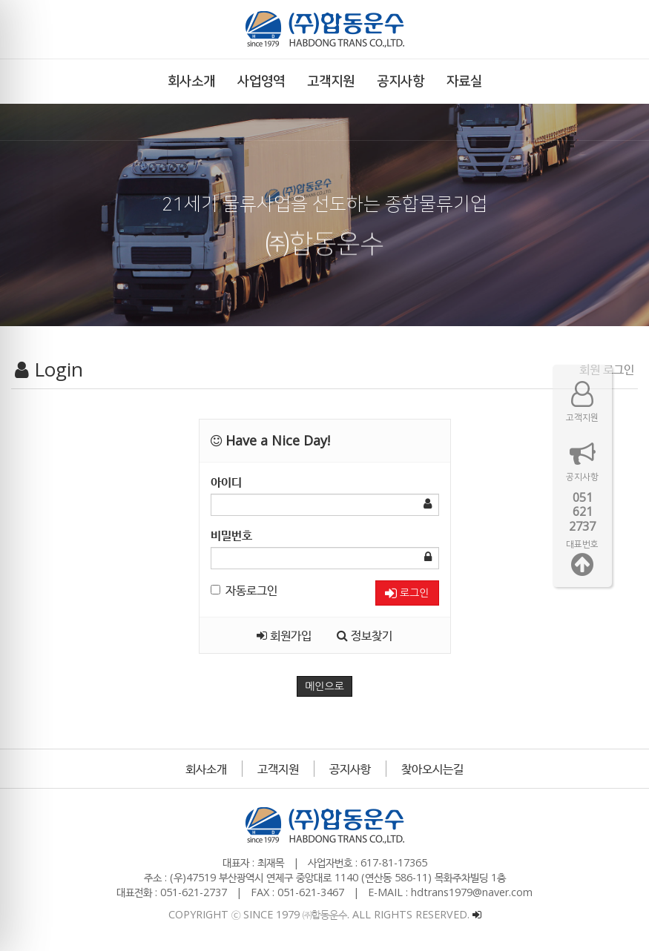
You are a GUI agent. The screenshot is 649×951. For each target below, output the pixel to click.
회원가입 (284, 635)
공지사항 (350, 769)
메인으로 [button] (324, 686)
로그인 (407, 593)
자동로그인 (244, 590)
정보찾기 (364, 635)
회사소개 (206, 769)
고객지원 (278, 769)
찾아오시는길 (432, 769)
